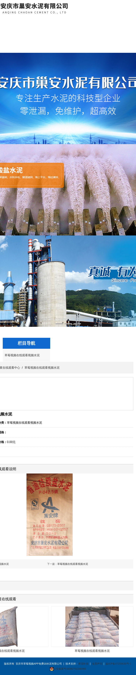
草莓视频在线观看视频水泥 (22, 355)
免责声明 (97, 663)
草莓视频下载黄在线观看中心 (39, 34)
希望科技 (83, 663)
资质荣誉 (68, 19)
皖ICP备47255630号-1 (118, 663)
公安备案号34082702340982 (69, 668)
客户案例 (97, 19)
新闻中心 (53, 19)
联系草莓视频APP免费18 (111, 29)
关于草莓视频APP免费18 (24, 29)
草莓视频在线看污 (82, 24)
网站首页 (10, 19)
